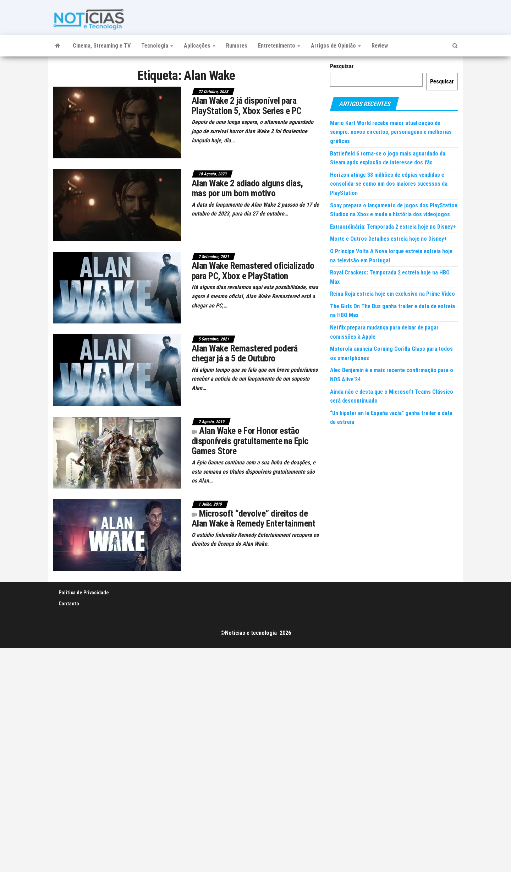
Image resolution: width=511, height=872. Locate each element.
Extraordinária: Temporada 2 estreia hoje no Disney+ (393, 226)
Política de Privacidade (84, 592)
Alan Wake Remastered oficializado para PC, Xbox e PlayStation (253, 270)
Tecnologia (157, 45)
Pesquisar (342, 66)
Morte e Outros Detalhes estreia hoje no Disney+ (388, 238)
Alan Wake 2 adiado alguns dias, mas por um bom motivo (247, 188)
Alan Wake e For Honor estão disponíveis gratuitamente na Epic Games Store (250, 440)
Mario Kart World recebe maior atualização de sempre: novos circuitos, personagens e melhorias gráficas (391, 132)
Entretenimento (279, 45)
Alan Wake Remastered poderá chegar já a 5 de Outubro (245, 353)
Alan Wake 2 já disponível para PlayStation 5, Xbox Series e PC (246, 105)
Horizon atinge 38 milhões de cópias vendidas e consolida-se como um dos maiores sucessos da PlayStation (388, 183)
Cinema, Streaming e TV (102, 45)
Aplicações (199, 45)
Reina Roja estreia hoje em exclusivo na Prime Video (392, 293)
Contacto (69, 603)
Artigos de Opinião (336, 45)
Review (380, 45)
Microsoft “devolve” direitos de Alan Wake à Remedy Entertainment (253, 518)
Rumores (236, 45)
